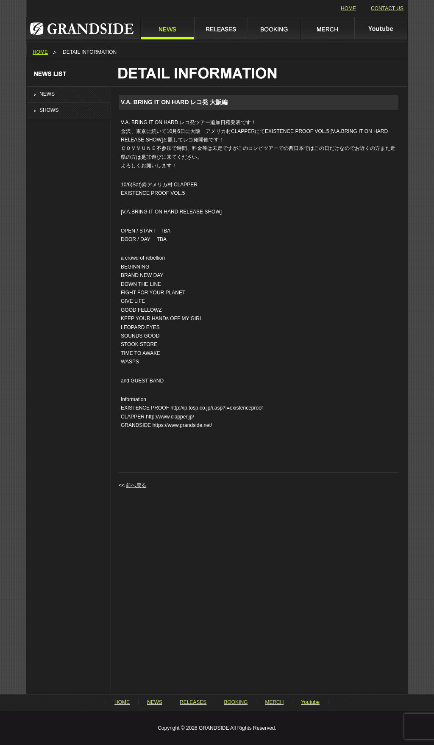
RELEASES (220, 28)
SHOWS (48, 110)
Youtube (381, 28)
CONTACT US (387, 8)
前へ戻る (136, 485)
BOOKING (273, 28)
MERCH (327, 28)
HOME (348, 8)
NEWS (167, 28)
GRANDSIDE (83, 28)
